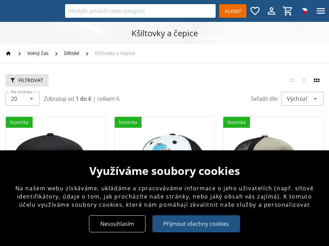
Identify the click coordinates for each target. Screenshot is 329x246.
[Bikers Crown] (33, 11)
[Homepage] (9, 53)
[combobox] (22, 99)
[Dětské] (71, 53)
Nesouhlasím (117, 224)
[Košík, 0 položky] (288, 11)
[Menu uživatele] (271, 11)
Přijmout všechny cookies (196, 224)
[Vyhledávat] (232, 11)
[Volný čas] (38, 53)
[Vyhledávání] (140, 11)
